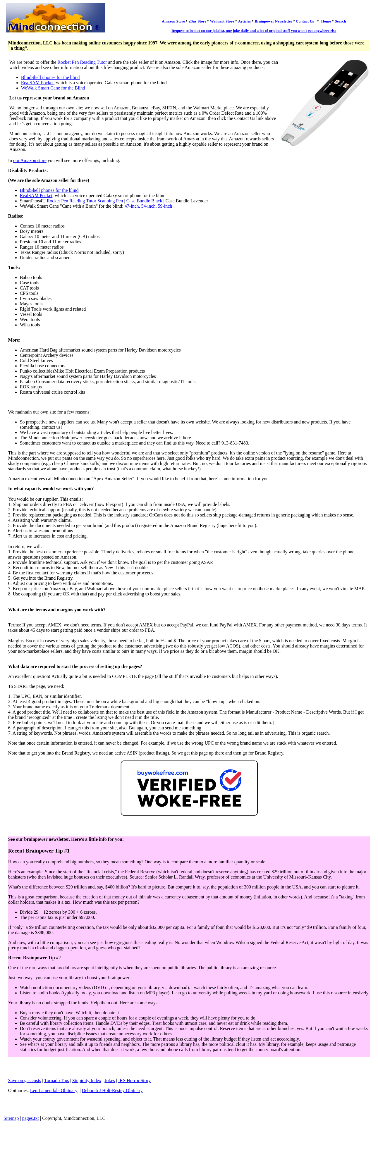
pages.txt (30, 1118)
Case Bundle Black (145, 200)
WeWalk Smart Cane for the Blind (53, 87)
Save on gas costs (24, 1080)
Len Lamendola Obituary (54, 1090)
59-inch (165, 206)
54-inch (148, 206)
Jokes (109, 1080)
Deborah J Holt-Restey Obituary (112, 1090)
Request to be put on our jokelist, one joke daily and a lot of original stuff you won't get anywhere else (253, 30)
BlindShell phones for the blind (50, 77)
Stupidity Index (86, 1080)
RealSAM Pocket (37, 82)
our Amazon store (30, 160)
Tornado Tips (56, 1080)
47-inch (132, 206)
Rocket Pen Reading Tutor (82, 62)
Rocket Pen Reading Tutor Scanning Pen (85, 200)
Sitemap (11, 1118)
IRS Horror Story (134, 1080)
